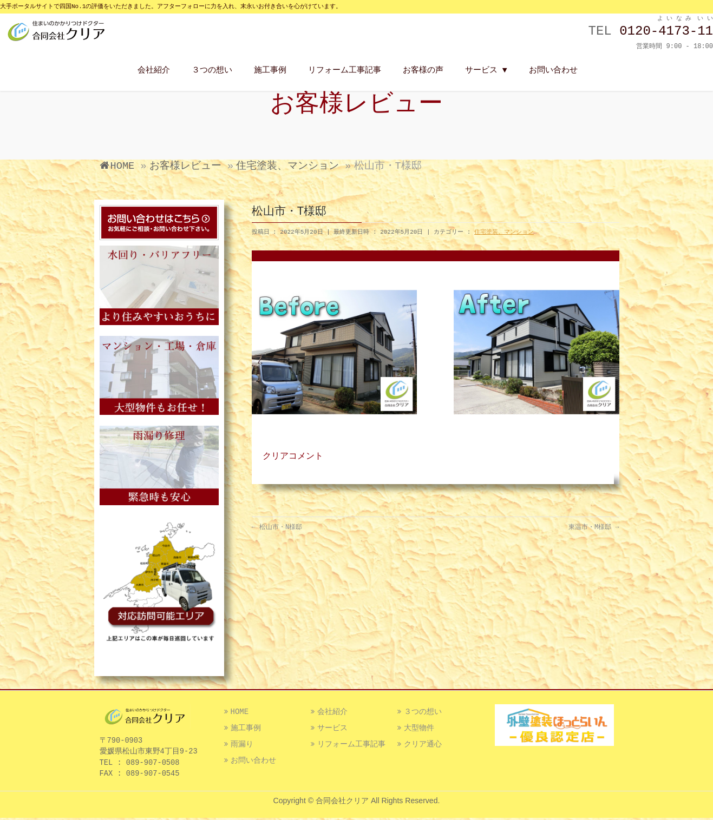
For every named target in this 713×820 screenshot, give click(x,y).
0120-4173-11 (666, 31)
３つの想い (423, 713)
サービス (332, 729)
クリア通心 (423, 746)
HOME (240, 713)
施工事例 (246, 729)
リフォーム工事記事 (351, 746)
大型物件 (419, 729)
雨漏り (242, 746)
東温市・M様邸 (593, 527)
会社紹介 (332, 713)
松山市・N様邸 (277, 527)
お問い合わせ (253, 762)
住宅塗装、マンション (504, 232)
